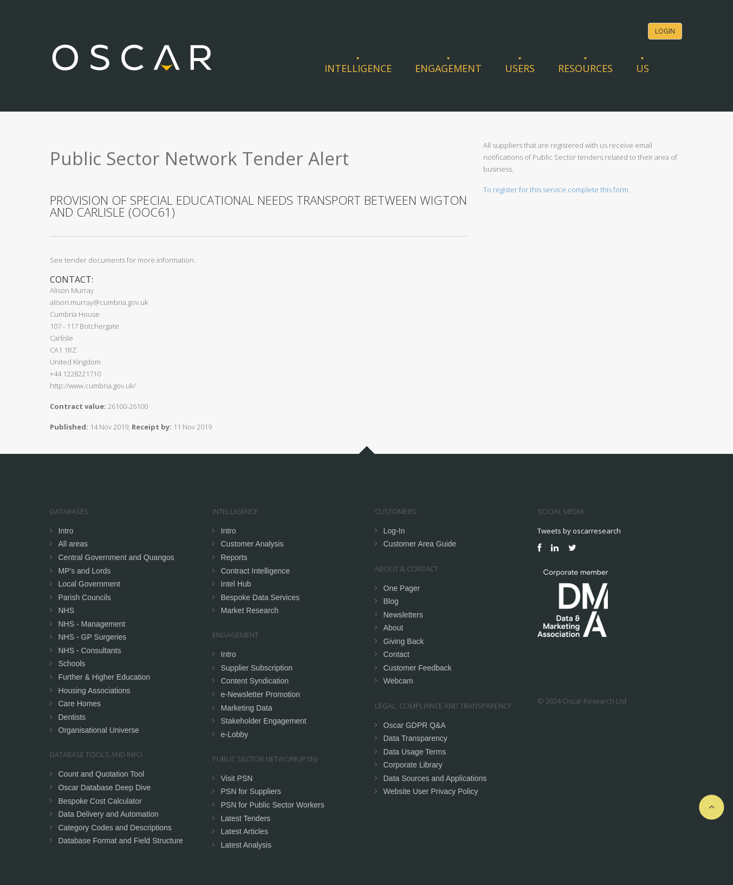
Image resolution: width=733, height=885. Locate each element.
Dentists (72, 717)
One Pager (402, 588)
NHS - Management (92, 624)
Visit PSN (237, 778)
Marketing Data (247, 708)
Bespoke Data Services (260, 597)
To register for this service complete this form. (556, 189)
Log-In (394, 530)
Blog (391, 601)
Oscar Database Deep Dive (105, 787)
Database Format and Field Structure (121, 840)
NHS (67, 610)
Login (665, 31)
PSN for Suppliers (251, 791)
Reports (234, 557)
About (394, 627)
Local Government (89, 584)
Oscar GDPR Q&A (415, 725)
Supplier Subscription (257, 667)
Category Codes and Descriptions (115, 827)
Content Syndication (255, 680)
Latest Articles (244, 831)
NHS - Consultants (90, 650)
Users (520, 68)
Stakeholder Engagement (264, 721)
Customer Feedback (418, 667)
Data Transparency (415, 738)
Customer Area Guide (420, 543)
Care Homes (80, 703)
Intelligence (358, 68)
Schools (72, 663)
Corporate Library (413, 764)
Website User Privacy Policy (431, 791)
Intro (66, 530)
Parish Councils (85, 597)
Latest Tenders (246, 818)
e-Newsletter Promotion (260, 694)
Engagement (448, 68)
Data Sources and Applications (435, 778)
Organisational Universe (99, 730)
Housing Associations (95, 690)
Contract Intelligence (255, 571)
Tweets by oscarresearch (579, 531)
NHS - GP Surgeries (93, 637)
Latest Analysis (246, 845)
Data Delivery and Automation (109, 814)
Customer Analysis (252, 543)
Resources (585, 68)
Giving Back (404, 641)
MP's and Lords (85, 571)
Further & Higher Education (105, 677)
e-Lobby (235, 734)
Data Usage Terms (415, 751)
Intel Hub (236, 584)
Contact (397, 654)
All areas (73, 543)
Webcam (398, 680)
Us (642, 68)
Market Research (250, 610)
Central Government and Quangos (116, 557)
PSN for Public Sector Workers (273, 805)
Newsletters (403, 614)
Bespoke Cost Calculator (100, 801)
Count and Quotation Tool (102, 774)
